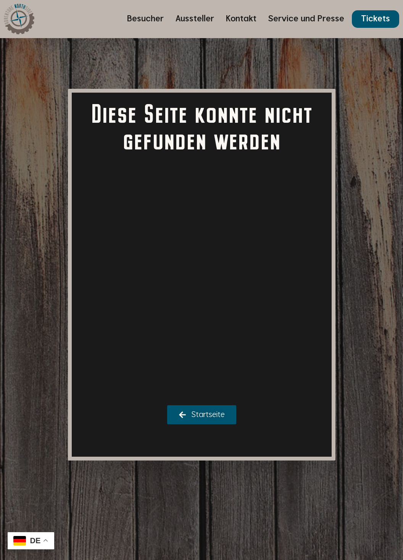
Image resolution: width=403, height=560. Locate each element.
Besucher (145, 19)
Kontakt (241, 19)
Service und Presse (306, 19)
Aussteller (195, 19)
